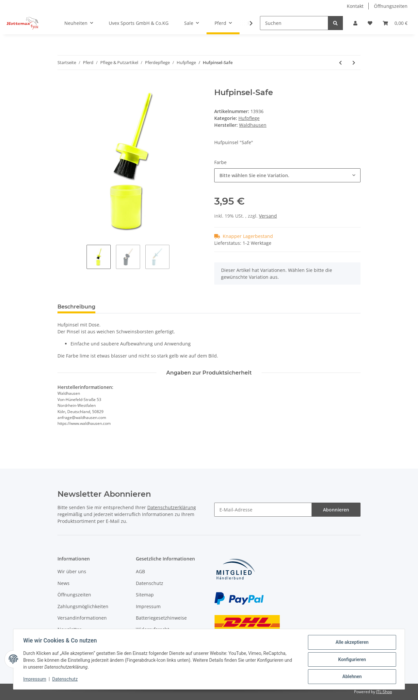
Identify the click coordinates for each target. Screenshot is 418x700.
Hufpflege (249, 118)
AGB (140, 571)
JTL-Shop (384, 691)
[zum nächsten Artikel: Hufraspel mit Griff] (354, 63)
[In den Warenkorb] (62, 84)
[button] (355, 23)
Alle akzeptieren (351, 642)
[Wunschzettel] (370, 23)
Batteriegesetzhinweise (161, 618)
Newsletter (69, 629)
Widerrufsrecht (152, 629)
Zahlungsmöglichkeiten (82, 606)
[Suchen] (294, 23)
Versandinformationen (82, 618)
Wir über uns (71, 571)
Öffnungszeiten (391, 6)
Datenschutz (149, 583)
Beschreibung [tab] (76, 307)
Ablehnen (351, 676)
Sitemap (145, 595)
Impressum (148, 606)
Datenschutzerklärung (171, 507)
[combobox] (287, 175)
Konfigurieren (351, 659)
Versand (268, 216)
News (63, 583)
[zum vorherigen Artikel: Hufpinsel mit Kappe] (340, 63)
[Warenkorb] (395, 23)
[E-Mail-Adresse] (263, 510)
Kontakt (355, 6)
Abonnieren (336, 510)
